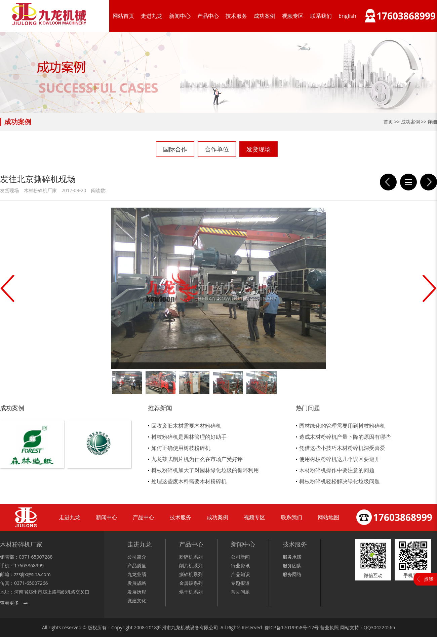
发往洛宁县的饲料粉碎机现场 (388, 182)
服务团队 (292, 565)
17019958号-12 (297, 627)
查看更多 (9, 603)
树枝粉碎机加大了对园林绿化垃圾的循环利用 (205, 470)
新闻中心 (180, 16)
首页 (388, 121)
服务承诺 (292, 557)
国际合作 (175, 149)
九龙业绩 (136, 574)
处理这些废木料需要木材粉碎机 (189, 481)
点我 (428, 579)
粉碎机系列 (191, 557)
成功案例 (264, 16)
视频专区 (293, 16)
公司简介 (136, 557)
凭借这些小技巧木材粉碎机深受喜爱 (342, 448)
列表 (408, 182)
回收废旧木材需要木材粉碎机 (186, 425)
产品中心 (208, 16)
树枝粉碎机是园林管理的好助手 (189, 436)
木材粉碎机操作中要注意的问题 (336, 470)
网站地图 (328, 517)
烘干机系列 (191, 592)
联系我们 (321, 16)
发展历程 (136, 592)
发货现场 (258, 149)
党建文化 (136, 600)
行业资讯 (240, 565)
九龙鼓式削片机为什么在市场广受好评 (197, 459)
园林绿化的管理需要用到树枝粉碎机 (342, 425)
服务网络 (292, 574)
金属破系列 (191, 583)
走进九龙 (151, 16)
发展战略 (136, 583)
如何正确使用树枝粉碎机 (180, 448)
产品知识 (240, 574)
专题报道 (240, 583)
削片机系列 (191, 565)
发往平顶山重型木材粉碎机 (428, 182)
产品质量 (136, 565)
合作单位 (217, 149)
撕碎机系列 (191, 574)
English (347, 16)
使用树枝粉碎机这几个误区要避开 (339, 459)
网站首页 (123, 16)
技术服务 (236, 16)
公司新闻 (240, 557)
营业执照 (329, 627)
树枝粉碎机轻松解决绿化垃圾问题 (339, 481)
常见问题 (240, 592)
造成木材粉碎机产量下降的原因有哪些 (345, 436)
